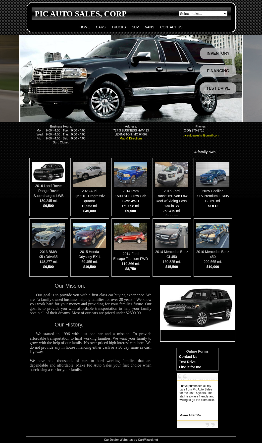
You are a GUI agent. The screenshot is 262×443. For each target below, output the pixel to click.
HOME (84, 27)
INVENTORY (218, 53)
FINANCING (218, 71)
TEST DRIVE (218, 88)
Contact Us (188, 357)
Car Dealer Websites (118, 440)
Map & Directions (131, 138)
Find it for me (190, 367)
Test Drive (187, 362)
